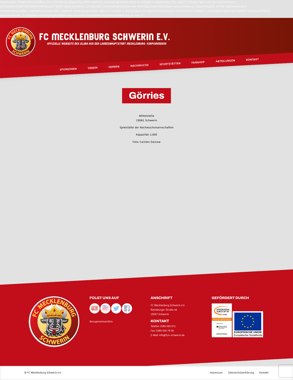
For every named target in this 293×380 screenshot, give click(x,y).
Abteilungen (225, 61)
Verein (92, 68)
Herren (113, 67)
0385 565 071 (168, 326)
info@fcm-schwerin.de (172, 335)
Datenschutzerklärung (241, 373)
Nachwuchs (139, 66)
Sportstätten (170, 64)
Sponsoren (68, 69)
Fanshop (198, 63)
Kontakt (252, 60)
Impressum (216, 373)
